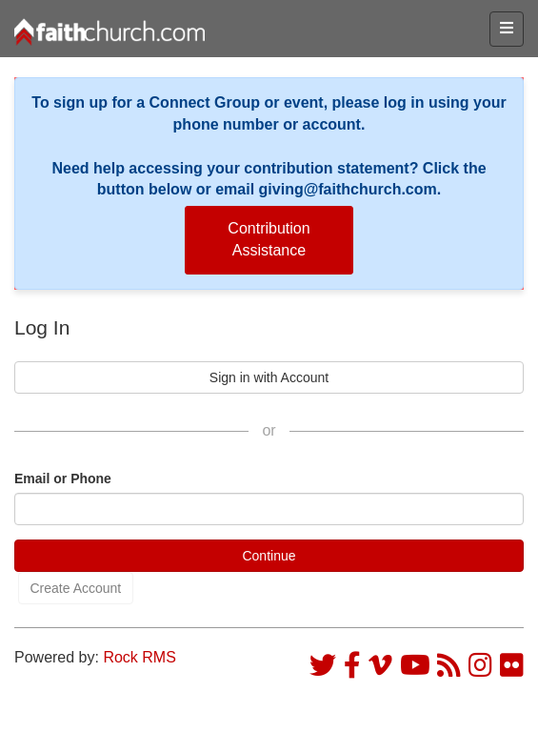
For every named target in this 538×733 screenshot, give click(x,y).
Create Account (76, 588)
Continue (268, 555)
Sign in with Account (269, 377)
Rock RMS (139, 657)
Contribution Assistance (268, 239)
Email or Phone (62, 478)
